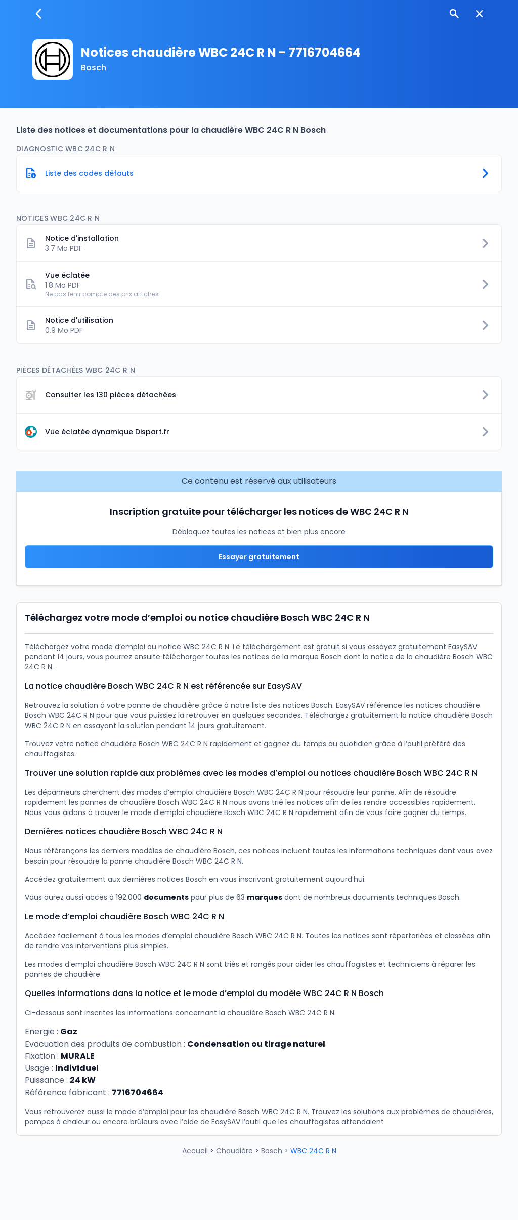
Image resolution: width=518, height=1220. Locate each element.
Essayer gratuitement (259, 557)
